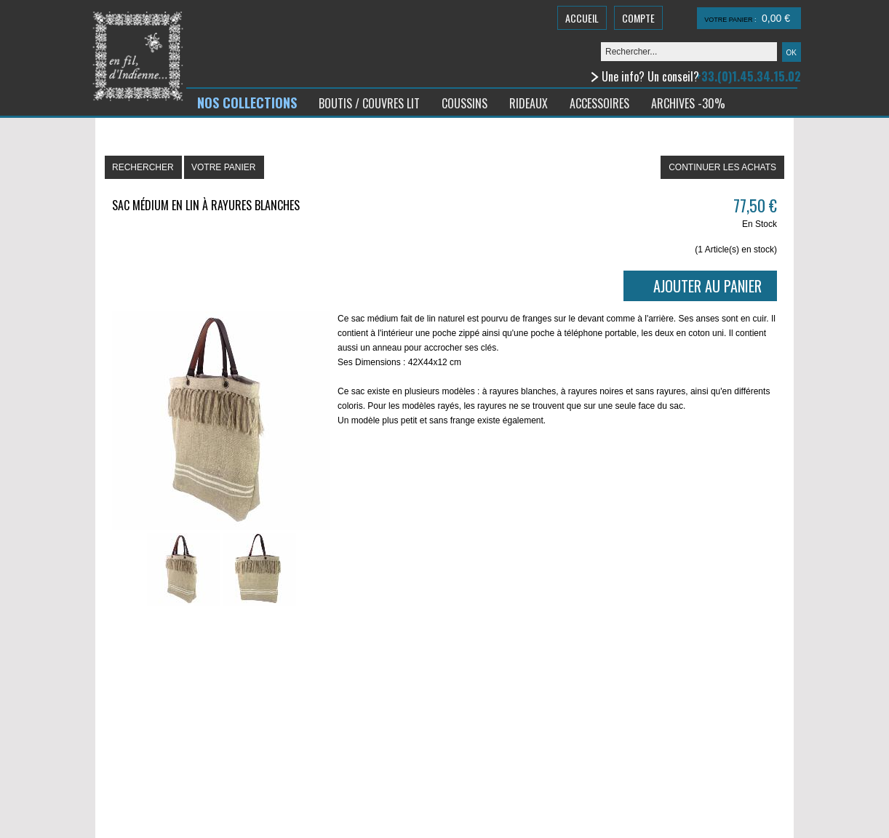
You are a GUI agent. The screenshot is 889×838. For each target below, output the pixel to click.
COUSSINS (464, 103)
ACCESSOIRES (599, 103)
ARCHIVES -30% (688, 103)
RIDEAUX (528, 103)
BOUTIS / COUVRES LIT (369, 103)
